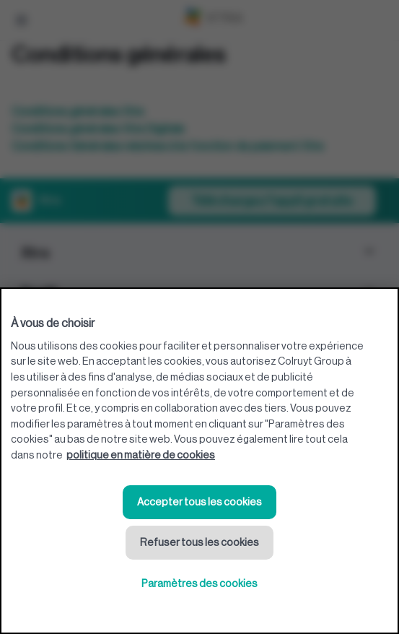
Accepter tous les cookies (199, 502)
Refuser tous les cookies (199, 542)
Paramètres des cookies (199, 583)
